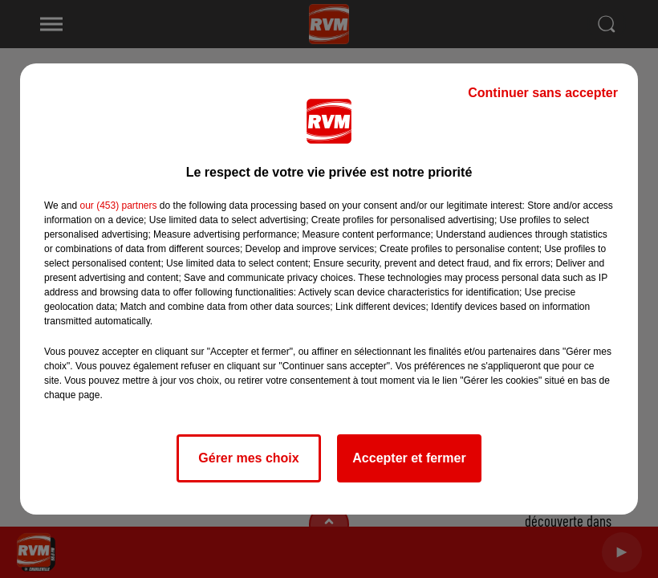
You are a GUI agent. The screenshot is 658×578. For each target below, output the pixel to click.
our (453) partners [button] (117, 205)
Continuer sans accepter (543, 93)
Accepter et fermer (408, 458)
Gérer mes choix (248, 458)
